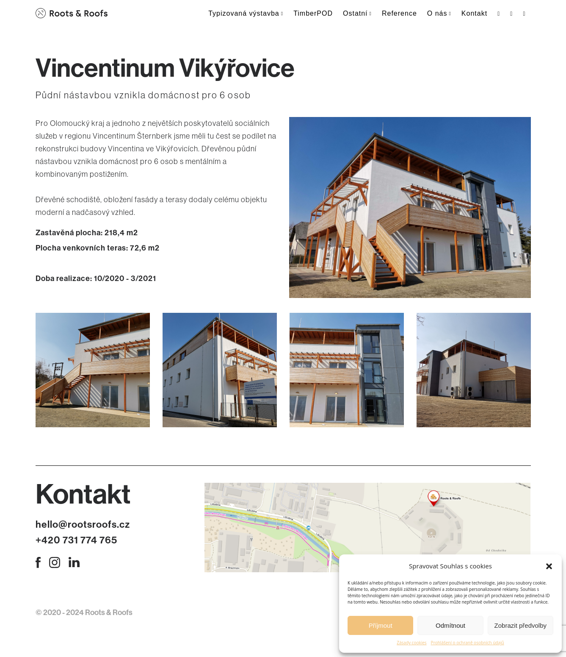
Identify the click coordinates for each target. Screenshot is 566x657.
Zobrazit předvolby (520, 625)
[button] (549, 566)
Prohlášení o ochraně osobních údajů (467, 643)
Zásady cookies (411, 643)
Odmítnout (450, 625)
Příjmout (380, 625)
